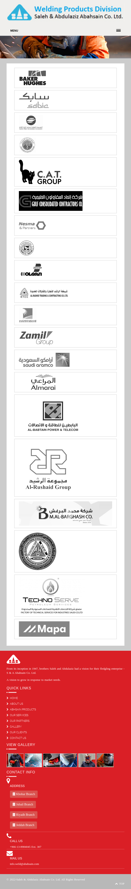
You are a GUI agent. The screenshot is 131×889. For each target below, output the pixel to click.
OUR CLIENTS (17, 732)
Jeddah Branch (23, 825)
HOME (12, 698)
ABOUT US (15, 703)
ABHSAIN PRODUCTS (21, 709)
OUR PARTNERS (18, 720)
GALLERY (14, 726)
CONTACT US (16, 738)
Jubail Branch (23, 804)
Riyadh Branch (24, 814)
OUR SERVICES (17, 715)
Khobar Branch (24, 794)
